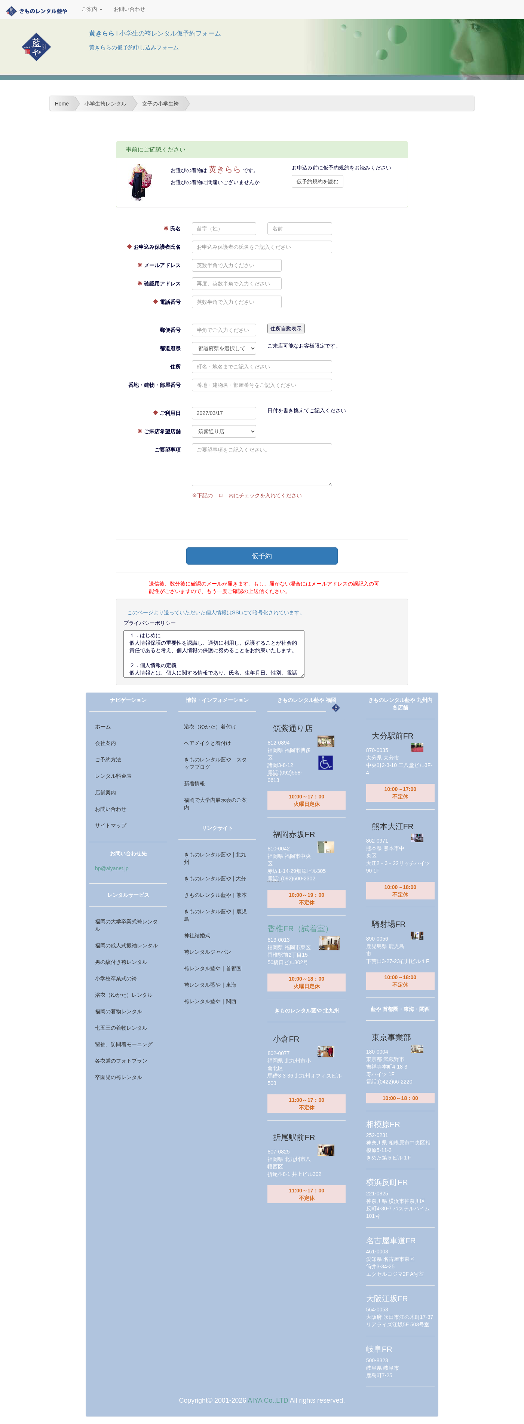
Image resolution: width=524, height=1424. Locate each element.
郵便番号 (170, 330)
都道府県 (170, 348)
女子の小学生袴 (160, 104)
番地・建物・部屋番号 (154, 385)
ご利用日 (167, 413)
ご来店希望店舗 (159, 431)
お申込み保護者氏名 (154, 247)
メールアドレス (159, 265)
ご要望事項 (167, 450)
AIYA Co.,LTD (268, 1400)
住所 (175, 367)
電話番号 (167, 302)
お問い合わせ (129, 9)
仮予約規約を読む (317, 181)
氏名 (172, 229)
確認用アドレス (159, 284)
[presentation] (249, 517)
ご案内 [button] (92, 9)
